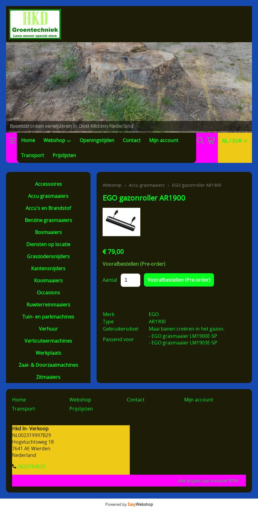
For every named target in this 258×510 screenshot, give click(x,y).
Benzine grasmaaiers (48, 220)
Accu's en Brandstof (48, 208)
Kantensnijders (48, 268)
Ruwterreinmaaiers (48, 304)
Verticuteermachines (48, 340)
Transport (32, 155)
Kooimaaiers (48, 280)
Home (28, 140)
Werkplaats (48, 353)
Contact (132, 140)
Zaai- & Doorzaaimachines (48, 365)
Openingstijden (97, 140)
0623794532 (31, 466)
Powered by (129, 504)
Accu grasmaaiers (48, 196)
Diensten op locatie (48, 244)
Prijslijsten (64, 155)
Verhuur (48, 328)
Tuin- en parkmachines (48, 316)
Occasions (48, 292)
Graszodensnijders (48, 256)
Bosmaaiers (48, 232)
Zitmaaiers (48, 377)
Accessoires (48, 184)
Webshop (57, 140)
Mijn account (163, 140)
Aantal (110, 280)
